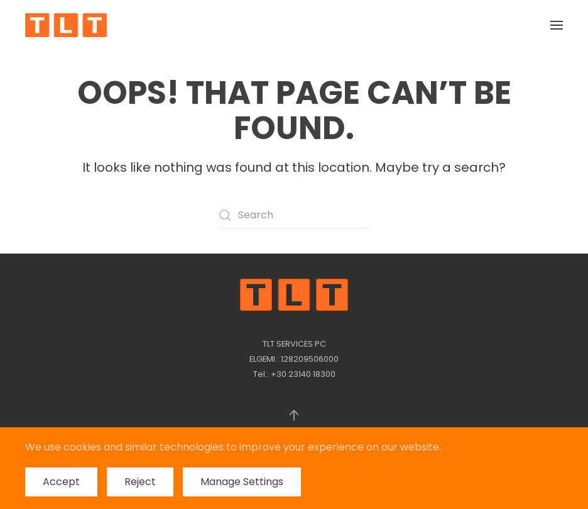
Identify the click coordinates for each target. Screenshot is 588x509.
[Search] (294, 215)
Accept (61, 481)
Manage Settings (241, 481)
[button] (556, 25)
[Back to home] (66, 25)
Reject (140, 481)
